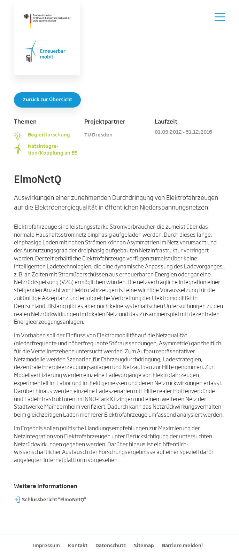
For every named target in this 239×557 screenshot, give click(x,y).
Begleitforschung (49, 135)
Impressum (46, 545)
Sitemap (144, 545)
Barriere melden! (182, 545)
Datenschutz (110, 545)
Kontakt (77, 545)
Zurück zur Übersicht (47, 99)
